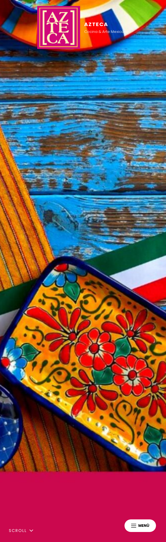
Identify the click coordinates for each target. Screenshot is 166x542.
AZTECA (96, 24)
